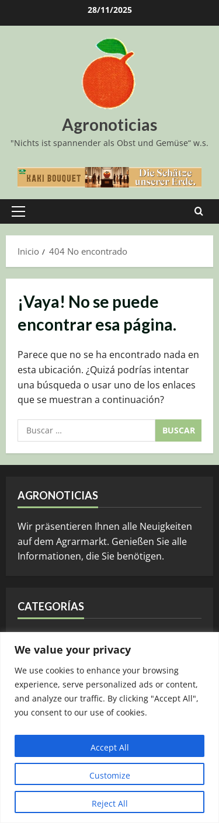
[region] (109, 727)
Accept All (110, 747)
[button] (18, 211)
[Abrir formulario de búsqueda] (198, 211)
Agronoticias (109, 124)
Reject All (110, 803)
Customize (109, 775)
